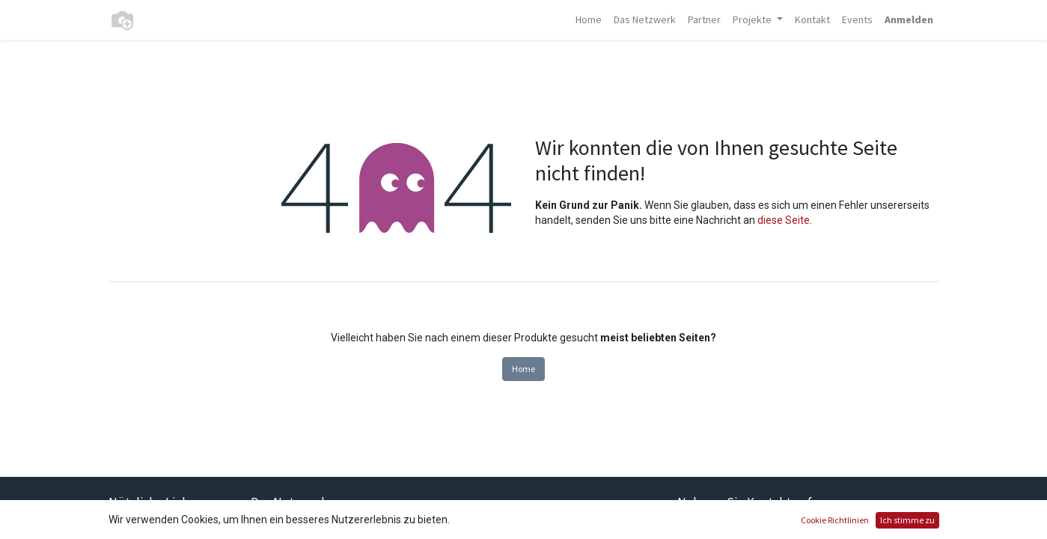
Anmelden (909, 19)
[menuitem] (589, 20)
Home (523, 368)
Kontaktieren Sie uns (747, 530)
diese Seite (783, 220)
